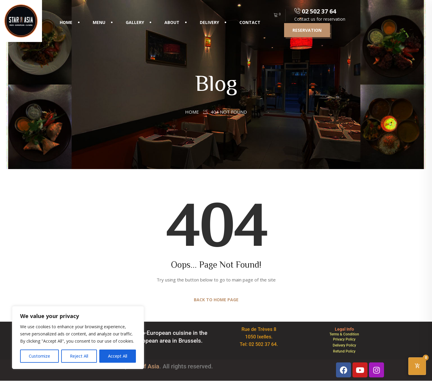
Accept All (117, 356)
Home (66, 22)
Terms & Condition (344, 334)
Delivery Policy (344, 345)
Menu (99, 22)
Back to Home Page (216, 299)
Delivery (209, 22)
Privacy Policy (344, 339)
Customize (39, 356)
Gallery (135, 22)
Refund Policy (344, 351)
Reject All (79, 356)
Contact (249, 22)
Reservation (307, 30)
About (171, 22)
